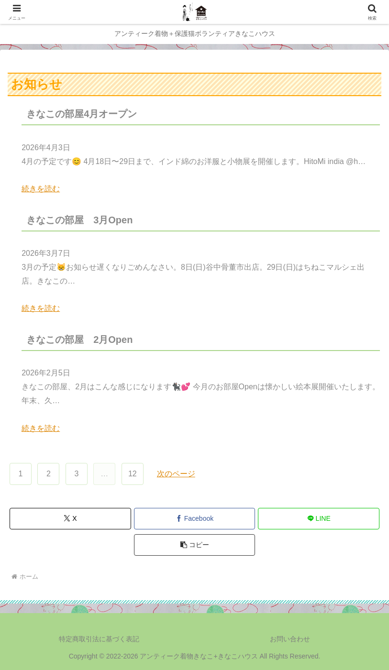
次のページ (176, 474)
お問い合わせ (290, 639)
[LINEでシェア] (318, 518)
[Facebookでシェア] (195, 518)
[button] (195, 545)
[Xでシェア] (70, 518)
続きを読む (41, 189)
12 (132, 474)
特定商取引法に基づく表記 (99, 639)
